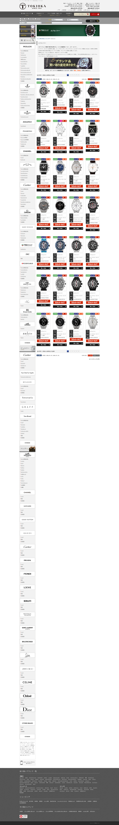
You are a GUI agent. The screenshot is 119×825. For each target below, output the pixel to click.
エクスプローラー (24, 61)
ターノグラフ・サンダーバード (26, 74)
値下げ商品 (32, 19)
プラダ (90, 787)
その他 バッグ (23, 474)
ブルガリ (21, 780)
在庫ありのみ (96, 79)
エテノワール (64, 779)
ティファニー (23, 401)
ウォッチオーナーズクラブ (62, 801)
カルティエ (63, 777)
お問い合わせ (87, 10)
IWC (22, 258)
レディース (23, 159)
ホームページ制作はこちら (95, 823)
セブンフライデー (48, 779)
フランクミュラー (56, 777)
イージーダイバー (24, 269)
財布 (22, 498)
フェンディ (76, 782)
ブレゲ (22, 305)
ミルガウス (23, 65)
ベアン (22, 476)
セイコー (22, 319)
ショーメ (63, 782)
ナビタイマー (23, 292)
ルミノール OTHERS (25, 139)
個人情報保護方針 (23, 802)
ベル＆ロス (80, 779)
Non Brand (21, 792)
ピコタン (22, 469)
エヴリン (22, 467)
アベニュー (23, 233)
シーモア (22, 274)
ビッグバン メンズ (24, 92)
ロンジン (36, 782)
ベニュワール (23, 199)
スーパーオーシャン (24, 294)
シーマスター (23, 219)
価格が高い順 (49, 79)
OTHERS (22, 107)
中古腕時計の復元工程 (73, 811)
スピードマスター (24, 217)
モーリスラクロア (28, 784)
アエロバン (23, 101)
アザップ (22, 480)
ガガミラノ (54, 780)
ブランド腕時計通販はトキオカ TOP (43, 38)
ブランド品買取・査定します (29, 811)
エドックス (81, 782)
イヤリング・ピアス (24, 431)
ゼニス (22, 337)
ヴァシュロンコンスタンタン (63, 780)
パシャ (22, 191)
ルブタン (91, 789)
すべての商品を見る (24, 50)
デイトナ (22, 52)
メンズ (22, 157)
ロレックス (22, 777)
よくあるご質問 (72, 10)
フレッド (55, 787)
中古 (26, 19)
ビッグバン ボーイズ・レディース (27, 94)
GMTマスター (23, 59)
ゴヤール (70, 787)
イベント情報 (46, 801)
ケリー (22, 463)
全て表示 (90, 79)
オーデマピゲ (23, 126)
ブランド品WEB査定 (49, 811)
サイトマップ (95, 10)
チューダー (40, 780)
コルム (89, 779)
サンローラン (80, 789)
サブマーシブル (24, 141)
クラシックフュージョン (25, 105)
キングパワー (23, 103)
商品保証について (71, 801)
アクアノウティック (56, 779)
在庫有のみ (23, 20)
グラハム (94, 779)
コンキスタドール (24, 175)
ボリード (22, 465)
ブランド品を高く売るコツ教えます (61, 811)
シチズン (75, 780)
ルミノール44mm (24, 137)
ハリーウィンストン (74, 777)
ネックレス (23, 363)
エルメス (22, 328)
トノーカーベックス (24, 171)
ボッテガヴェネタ (73, 789)
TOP (59, 10)
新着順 (44, 79)
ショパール (85, 779)
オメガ (67, 777)
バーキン (22, 461)
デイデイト (23, 76)
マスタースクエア (24, 177)
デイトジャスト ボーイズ (25, 70)
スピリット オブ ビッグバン (26, 98)
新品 (22, 19)
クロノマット (23, 289)
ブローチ (22, 433)
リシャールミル (81, 780)
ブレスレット (23, 365)
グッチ (71, 780)
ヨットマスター (24, 63)
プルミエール (23, 237)
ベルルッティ (66, 789)
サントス (22, 193)
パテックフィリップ (24, 116)
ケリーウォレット (24, 482)
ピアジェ (45, 780)
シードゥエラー (24, 57)
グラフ (22, 411)
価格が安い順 (56, 79)
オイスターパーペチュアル (26, 78)
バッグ (22, 496)
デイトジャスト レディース (26, 72)
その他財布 (23, 485)
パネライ (45, 777)
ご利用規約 (89, 801)
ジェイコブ (42, 779)
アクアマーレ (23, 276)
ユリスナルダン (57, 782)
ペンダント (23, 426)
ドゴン (22, 478)
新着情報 (64, 10)
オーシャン (23, 235)
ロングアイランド (24, 173)
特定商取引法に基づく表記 (81, 801)
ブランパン (22, 784)
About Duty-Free (53, 801)
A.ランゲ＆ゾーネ (88, 782)
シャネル (50, 777)
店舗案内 (21, 811)
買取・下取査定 (77, 70)
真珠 (22, 435)
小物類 (22, 487)
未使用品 (38, 19)
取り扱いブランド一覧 (24, 801)
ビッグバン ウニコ (24, 96)
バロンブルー (23, 195)
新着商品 (40, 801)
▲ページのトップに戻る (94, 358)
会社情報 (80, 10)
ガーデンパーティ (24, 472)
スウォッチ (51, 782)
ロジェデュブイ (91, 777)
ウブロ (26, 777)
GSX (47, 782)
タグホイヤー (23, 249)
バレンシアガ (86, 789)
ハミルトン (87, 780)
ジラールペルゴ (42, 782)
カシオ (34, 784)
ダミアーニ (47, 787)
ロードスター (23, 204)
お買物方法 (95, 801)
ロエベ (61, 789)
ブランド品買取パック (40, 811)
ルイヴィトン (34, 780)
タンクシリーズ (24, 197)
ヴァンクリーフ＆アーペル (26, 376)
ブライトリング (22, 779)
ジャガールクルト (27, 780)
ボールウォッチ (69, 782)
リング (22, 361)
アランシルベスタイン (72, 779)
